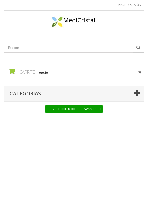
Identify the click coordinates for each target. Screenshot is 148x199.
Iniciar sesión (129, 4)
